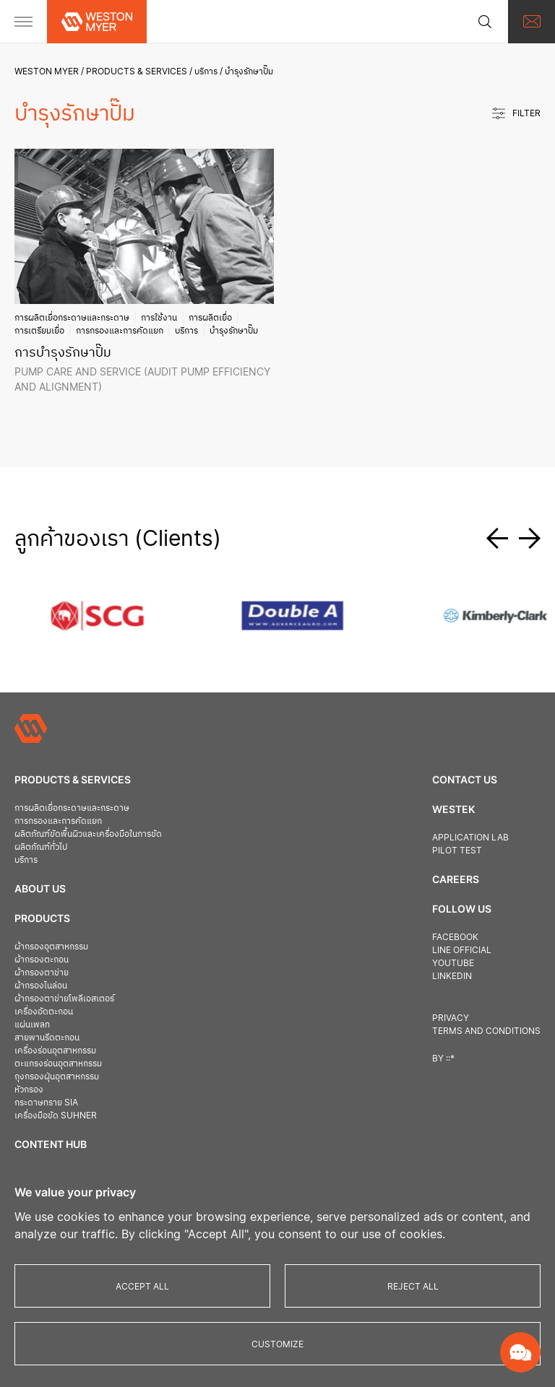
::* (450, 1058)
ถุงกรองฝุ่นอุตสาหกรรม (56, 1076)
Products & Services (136, 71)
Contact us (464, 779)
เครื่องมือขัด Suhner (55, 1115)
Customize (277, 1344)
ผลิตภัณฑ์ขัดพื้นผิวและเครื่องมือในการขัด (88, 833)
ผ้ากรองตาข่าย (41, 972)
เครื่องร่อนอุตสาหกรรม (55, 1050)
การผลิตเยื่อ (210, 317)
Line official (461, 949)
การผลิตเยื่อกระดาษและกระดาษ (71, 317)
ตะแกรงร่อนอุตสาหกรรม (58, 1063)
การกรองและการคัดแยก (119, 330)
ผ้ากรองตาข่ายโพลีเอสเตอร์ (64, 998)
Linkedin (452, 975)
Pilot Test (457, 850)
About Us (40, 888)
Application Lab (470, 837)
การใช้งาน (159, 317)
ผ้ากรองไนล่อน (40, 985)
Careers (455, 879)
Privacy (450, 1017)
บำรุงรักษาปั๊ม (234, 330)
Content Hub (50, 1144)
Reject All (413, 1286)
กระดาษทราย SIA (46, 1102)
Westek (453, 809)
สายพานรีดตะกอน (46, 1037)
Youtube (453, 962)
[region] (277, 1274)
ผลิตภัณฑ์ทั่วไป (40, 846)
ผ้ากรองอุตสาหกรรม (51, 946)
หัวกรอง (28, 1089)
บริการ (206, 71)
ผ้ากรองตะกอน (41, 959)
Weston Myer (46, 71)
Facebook (455, 936)
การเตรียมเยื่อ (39, 330)
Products (42, 918)
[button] (502, 538)
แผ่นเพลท (32, 1024)
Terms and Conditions (486, 1030)
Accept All (142, 1286)
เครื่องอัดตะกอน (43, 1011)
